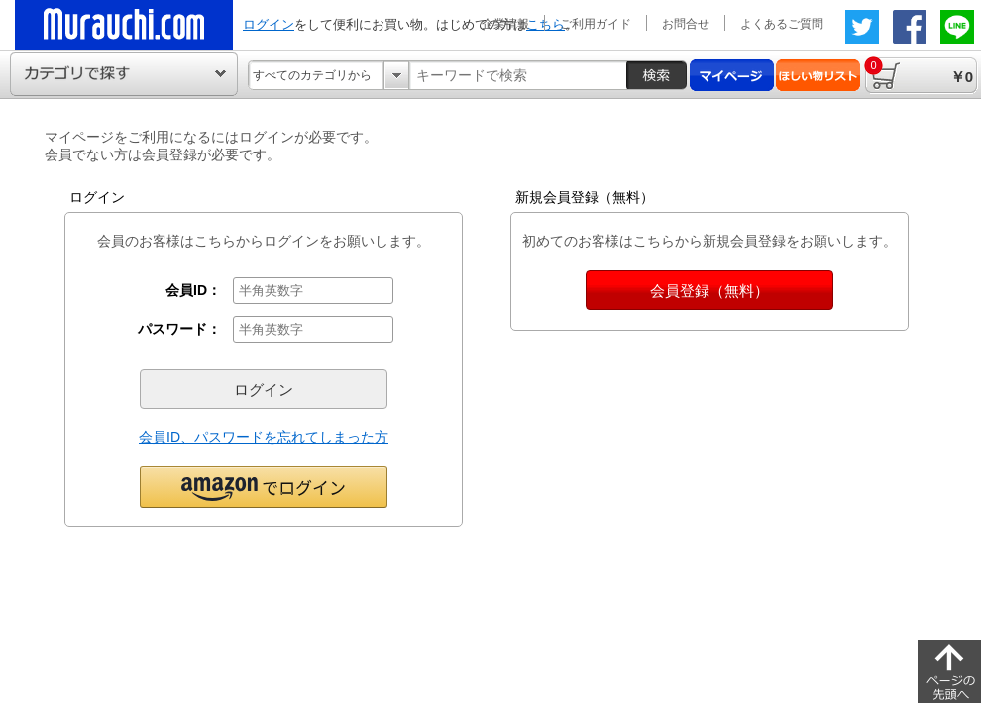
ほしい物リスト (818, 75)
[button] (263, 486)
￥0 (918, 70)
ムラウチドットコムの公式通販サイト (124, 25)
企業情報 (505, 24)
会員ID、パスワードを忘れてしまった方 (263, 437)
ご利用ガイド (595, 24)
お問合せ (685, 24)
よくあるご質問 (781, 24)
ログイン (268, 24)
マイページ (732, 75)
